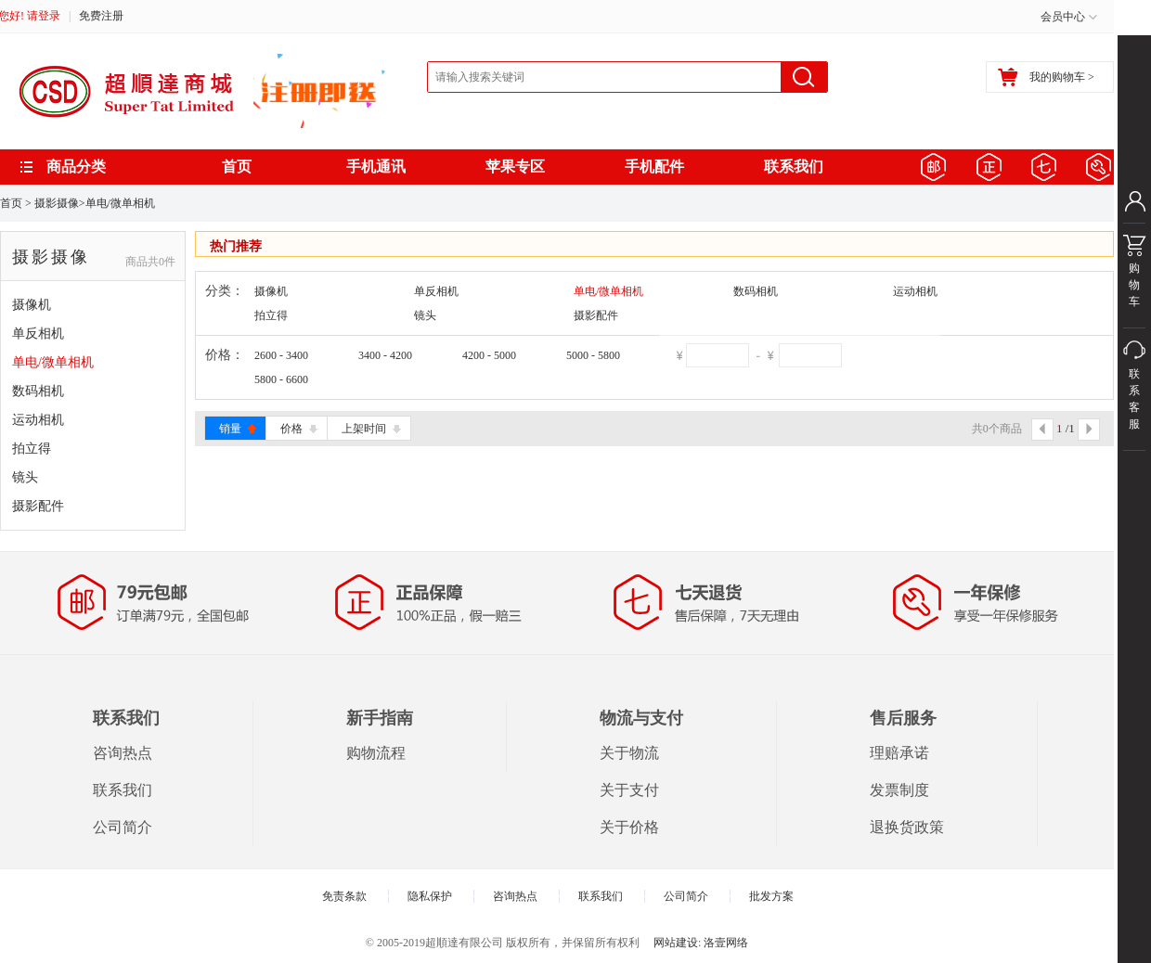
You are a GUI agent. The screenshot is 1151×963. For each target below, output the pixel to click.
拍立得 (31, 449)
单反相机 (38, 333)
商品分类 (76, 166)
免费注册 (101, 15)
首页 (237, 166)
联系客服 (1134, 409)
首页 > (16, 203)
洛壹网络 (726, 942)
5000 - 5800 (593, 355)
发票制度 (899, 790)
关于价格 (629, 827)
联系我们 (793, 166)
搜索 (804, 77)
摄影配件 (38, 506)
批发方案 (771, 896)
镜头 (25, 477)
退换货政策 (907, 827)
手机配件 (654, 166)
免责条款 (344, 896)
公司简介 (122, 827)
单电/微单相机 (120, 203)
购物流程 (376, 753)
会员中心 (1063, 16)
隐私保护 (429, 896)
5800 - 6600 (281, 379)
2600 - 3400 (281, 355)
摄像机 (31, 305)
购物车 (1134, 275)
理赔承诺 (899, 753)
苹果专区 (515, 166)
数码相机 (38, 391)
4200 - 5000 (489, 355)
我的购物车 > (1046, 77)
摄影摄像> (59, 203)
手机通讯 (376, 166)
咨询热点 (122, 753)
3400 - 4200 (385, 355)
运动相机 (38, 420)
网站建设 (675, 942)
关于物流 (629, 753)
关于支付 (629, 790)
